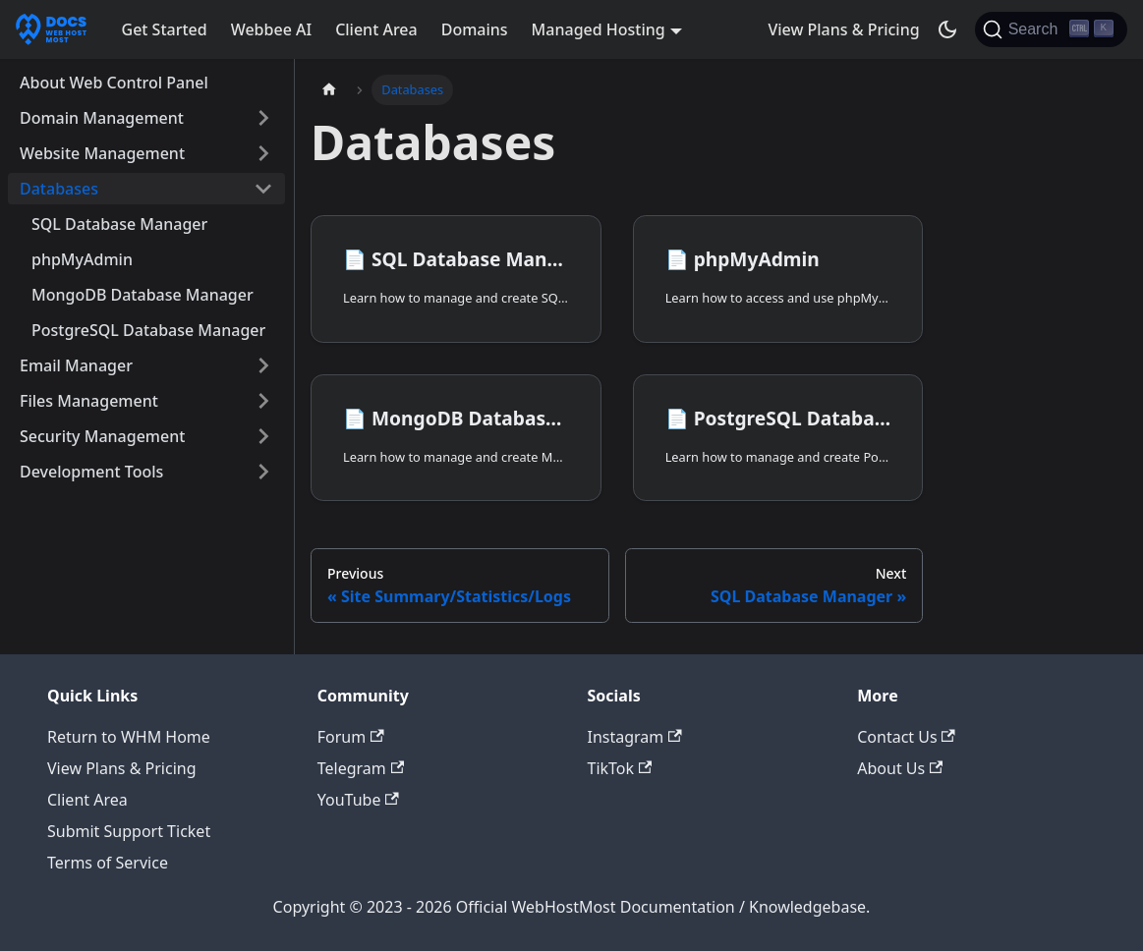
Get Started (164, 29)
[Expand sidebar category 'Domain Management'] (263, 118)
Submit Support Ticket (128, 831)
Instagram (635, 737)
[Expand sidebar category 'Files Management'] (263, 401)
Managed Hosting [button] (598, 29)
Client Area (376, 29)
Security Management (102, 436)
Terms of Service (107, 862)
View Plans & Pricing (843, 29)
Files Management (89, 401)
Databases (59, 188)
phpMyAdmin (82, 259)
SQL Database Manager (119, 224)
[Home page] (329, 90)
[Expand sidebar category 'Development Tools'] (263, 471)
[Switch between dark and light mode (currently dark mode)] (947, 29)
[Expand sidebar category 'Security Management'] (263, 436)
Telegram (360, 768)
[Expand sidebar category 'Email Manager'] (263, 365)
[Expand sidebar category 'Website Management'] (263, 153)
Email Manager (76, 365)
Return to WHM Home (128, 737)
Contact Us (906, 737)
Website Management (102, 153)
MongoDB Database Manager (142, 295)
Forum (350, 737)
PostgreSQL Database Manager (148, 330)
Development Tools (91, 471)
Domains (474, 29)
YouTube (358, 800)
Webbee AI (271, 29)
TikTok (620, 768)
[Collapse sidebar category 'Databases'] (263, 188)
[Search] (1051, 29)
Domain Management (102, 118)
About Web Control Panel (114, 82)
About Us (900, 768)
